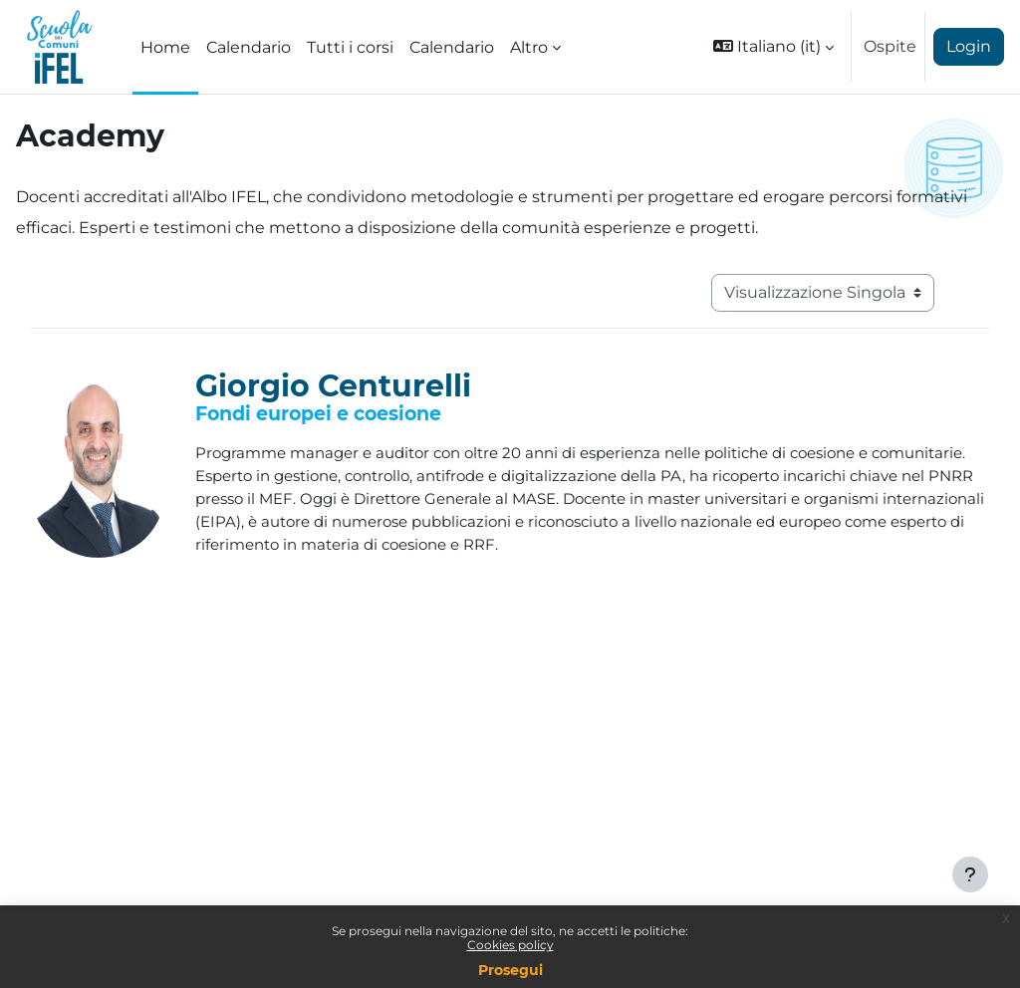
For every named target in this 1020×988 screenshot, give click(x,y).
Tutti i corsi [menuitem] (350, 47)
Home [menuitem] (165, 47)
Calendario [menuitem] (248, 47)
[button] (773, 47)
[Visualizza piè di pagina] (970, 874)
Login (968, 46)
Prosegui (510, 970)
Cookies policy (510, 944)
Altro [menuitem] (529, 47)
